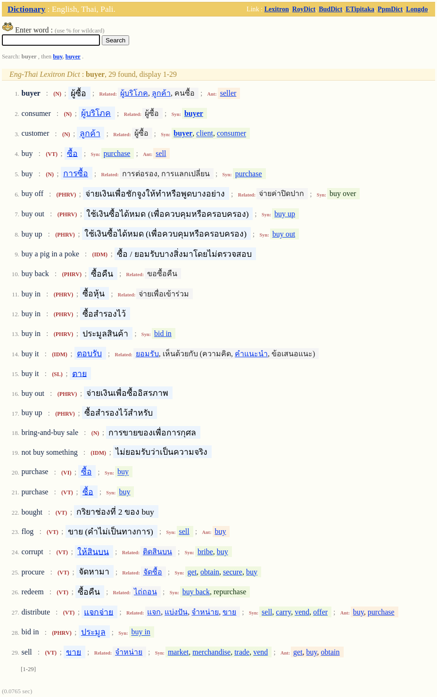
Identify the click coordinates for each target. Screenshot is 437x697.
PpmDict (390, 9)
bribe (205, 552)
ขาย (229, 612)
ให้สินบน (93, 551)
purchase (117, 153)
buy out (283, 234)
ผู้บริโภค (134, 93)
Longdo (417, 9)
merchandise (211, 652)
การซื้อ (75, 173)
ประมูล (93, 632)
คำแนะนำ (251, 354)
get (192, 572)
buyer (73, 56)
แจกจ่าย (98, 611)
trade (241, 652)
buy (57, 56)
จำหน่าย (205, 612)
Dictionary (26, 9)
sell (161, 153)
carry (283, 612)
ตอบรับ (89, 353)
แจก (154, 612)
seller (228, 93)
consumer (231, 134)
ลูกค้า (161, 93)
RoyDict (303, 9)
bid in (163, 333)
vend (302, 612)
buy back (196, 592)
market (178, 652)
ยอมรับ (147, 354)
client (204, 134)
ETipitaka (360, 9)
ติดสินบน (157, 552)
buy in (140, 632)
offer (320, 612)
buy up (284, 214)
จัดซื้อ (152, 572)
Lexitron (276, 9)
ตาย (79, 373)
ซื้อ (72, 153)
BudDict (330, 9)
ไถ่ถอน (145, 592)
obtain (209, 572)
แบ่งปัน (176, 612)
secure (232, 572)
